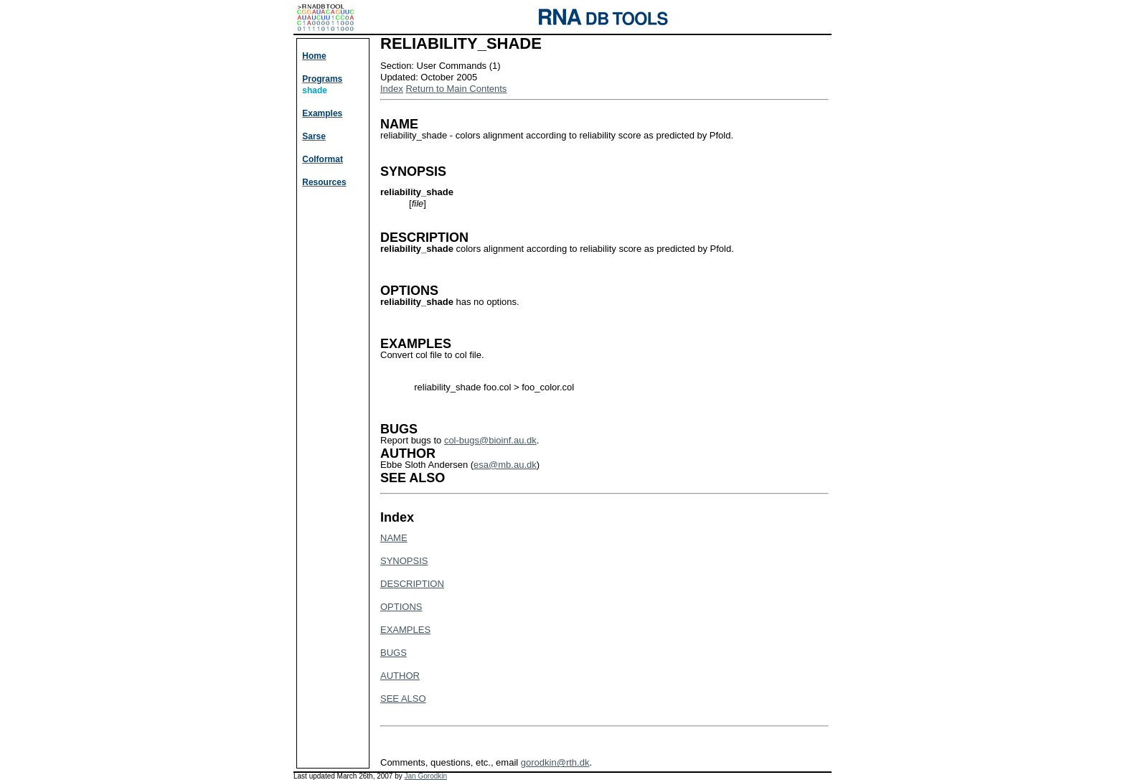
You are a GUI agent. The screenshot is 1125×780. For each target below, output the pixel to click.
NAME (394, 537)
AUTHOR (400, 675)
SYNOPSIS (404, 560)
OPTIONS (401, 606)
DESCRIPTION (412, 583)
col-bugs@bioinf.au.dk (490, 440)
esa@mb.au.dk (505, 464)
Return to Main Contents (456, 88)
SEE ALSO (403, 698)
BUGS (393, 652)
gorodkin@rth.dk (555, 762)
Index (391, 88)
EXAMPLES (405, 629)
